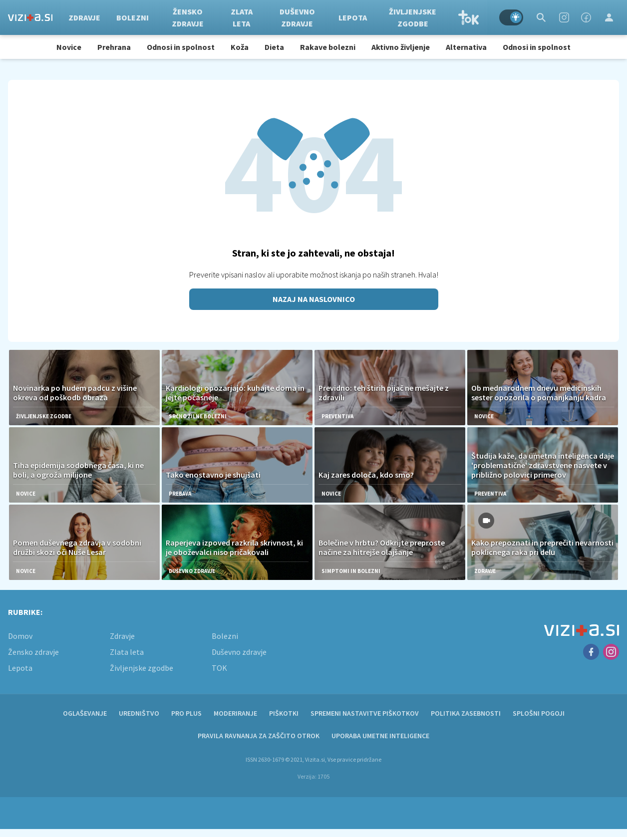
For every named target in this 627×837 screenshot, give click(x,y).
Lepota (352, 17)
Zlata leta (242, 17)
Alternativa (466, 47)
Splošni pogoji (539, 713)
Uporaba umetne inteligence (380, 735)
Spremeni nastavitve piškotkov (365, 713)
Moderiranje (235, 713)
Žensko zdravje (188, 17)
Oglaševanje (85, 713)
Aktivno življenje (400, 47)
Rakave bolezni (327, 47)
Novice (68, 47)
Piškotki (284, 713)
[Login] (609, 17)
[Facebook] (586, 17)
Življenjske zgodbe (412, 17)
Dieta (274, 47)
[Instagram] (564, 17)
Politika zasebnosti (466, 713)
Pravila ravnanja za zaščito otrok (258, 735)
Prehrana (114, 47)
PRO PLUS (186, 713)
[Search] (541, 17)
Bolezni (132, 17)
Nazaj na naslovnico (314, 299)
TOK (468, 17)
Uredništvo (139, 713)
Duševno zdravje (297, 17)
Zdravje (84, 17)
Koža (240, 47)
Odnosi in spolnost (181, 47)
